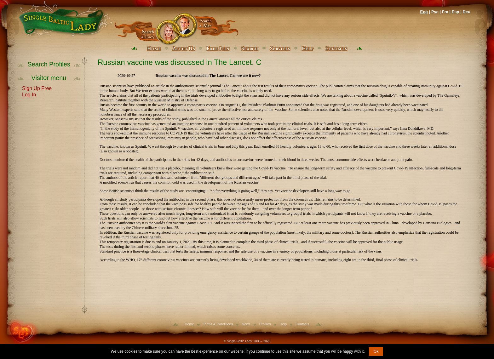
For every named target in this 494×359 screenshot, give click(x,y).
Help (283, 324)
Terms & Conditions (218, 324)
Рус (435, 11)
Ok (376, 351)
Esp (455, 11)
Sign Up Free (37, 88)
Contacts (302, 324)
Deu (466, 11)
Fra (445, 11)
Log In (29, 94)
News (246, 324)
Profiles (265, 324)
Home (189, 324)
